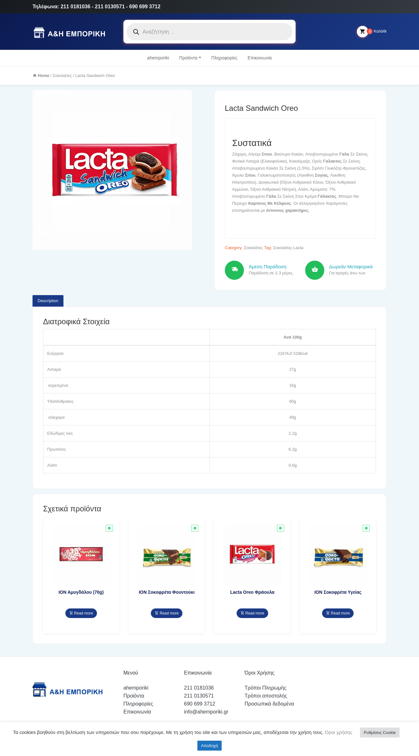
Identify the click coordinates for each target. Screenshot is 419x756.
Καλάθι (371, 31)
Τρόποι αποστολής (266, 696)
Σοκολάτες (62, 75)
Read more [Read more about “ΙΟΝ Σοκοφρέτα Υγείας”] (338, 613)
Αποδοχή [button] (209, 745)
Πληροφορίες (224, 57)
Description (48, 300)
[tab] (48, 301)
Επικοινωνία (259, 57)
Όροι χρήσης (338, 732)
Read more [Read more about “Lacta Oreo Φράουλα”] (252, 613)
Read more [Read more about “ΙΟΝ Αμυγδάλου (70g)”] (81, 613)
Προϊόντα (188, 57)
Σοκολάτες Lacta (288, 247)
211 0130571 (199, 696)
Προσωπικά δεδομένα (269, 703)
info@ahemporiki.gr (206, 711)
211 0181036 (199, 688)
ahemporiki (158, 57)
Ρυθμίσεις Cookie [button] (380, 732)
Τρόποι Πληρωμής (265, 688)
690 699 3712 (199, 703)
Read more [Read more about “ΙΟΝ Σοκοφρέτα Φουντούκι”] (167, 613)
